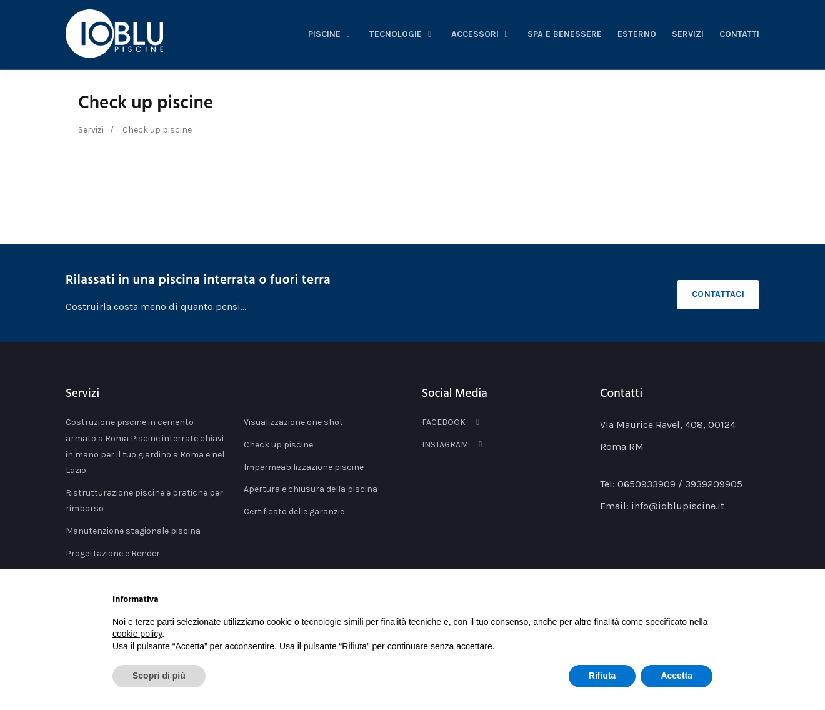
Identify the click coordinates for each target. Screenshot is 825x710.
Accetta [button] (676, 676)
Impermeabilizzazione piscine (304, 467)
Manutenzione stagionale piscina (133, 531)
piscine (331, 34)
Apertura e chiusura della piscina (311, 489)
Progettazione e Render (113, 553)
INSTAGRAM (454, 444)
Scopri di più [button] (159, 676)
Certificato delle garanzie (294, 511)
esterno (637, 34)
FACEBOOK (453, 422)
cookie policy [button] (137, 634)
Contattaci (718, 294)
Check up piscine (145, 103)
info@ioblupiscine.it (677, 506)
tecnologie (402, 34)
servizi (688, 34)
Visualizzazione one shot (293, 422)
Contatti (739, 34)
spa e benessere (565, 34)
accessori (481, 34)
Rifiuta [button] (602, 676)
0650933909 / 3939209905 (680, 484)
